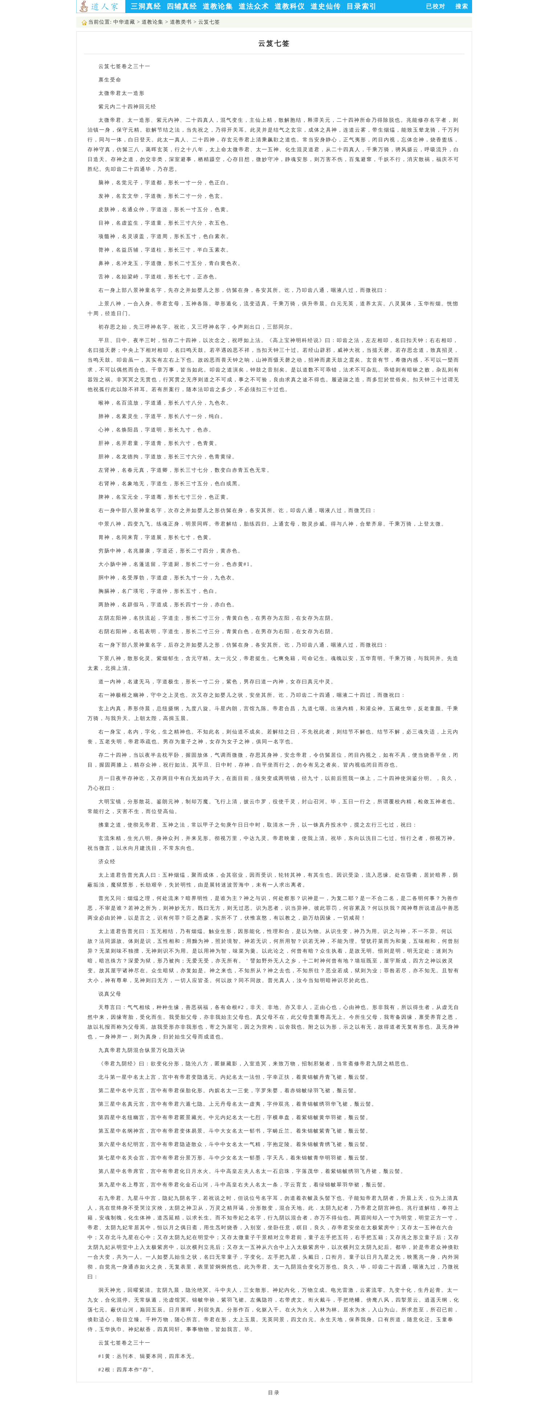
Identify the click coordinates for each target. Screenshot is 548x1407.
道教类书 (181, 22)
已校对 (436, 6)
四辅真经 (182, 6)
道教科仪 (290, 6)
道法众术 (254, 6)
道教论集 (218, 6)
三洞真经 (146, 6)
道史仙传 (325, 6)
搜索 (461, 6)
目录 (274, 1392)
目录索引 (361, 6)
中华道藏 (124, 22)
